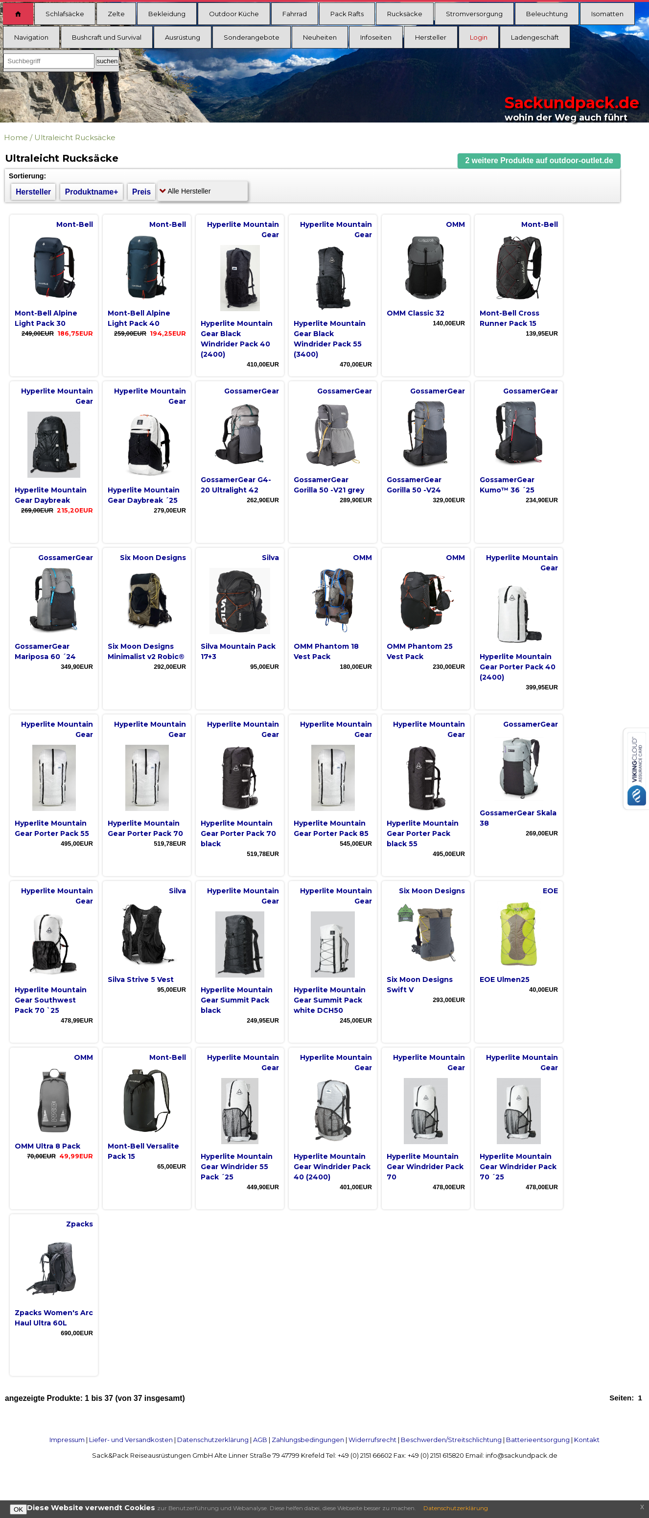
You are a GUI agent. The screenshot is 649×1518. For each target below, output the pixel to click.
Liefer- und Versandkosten (131, 1440)
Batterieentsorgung (538, 1440)
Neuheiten (320, 37)
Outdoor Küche (234, 14)
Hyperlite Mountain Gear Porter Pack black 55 (423, 833)
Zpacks (79, 1224)
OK (18, 1509)
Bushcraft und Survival (106, 37)
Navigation (31, 37)
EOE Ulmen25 (505, 979)
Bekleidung (166, 14)
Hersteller (430, 37)
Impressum (67, 1440)
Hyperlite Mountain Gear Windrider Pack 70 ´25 (518, 1166)
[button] (539, 161)
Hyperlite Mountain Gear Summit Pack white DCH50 (330, 1000)
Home (16, 137)
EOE (550, 890)
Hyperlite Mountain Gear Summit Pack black (237, 1000)
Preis (141, 192)
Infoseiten (376, 37)
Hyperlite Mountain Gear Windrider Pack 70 (425, 1166)
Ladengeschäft (535, 37)
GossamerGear (251, 391)
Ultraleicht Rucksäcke (75, 137)
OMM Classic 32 (415, 313)
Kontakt (587, 1440)
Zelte (116, 14)
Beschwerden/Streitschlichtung (451, 1440)
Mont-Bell (74, 224)
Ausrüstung (182, 37)
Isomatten (607, 14)
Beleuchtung (547, 14)
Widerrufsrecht (372, 1440)
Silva (270, 557)
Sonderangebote (251, 37)
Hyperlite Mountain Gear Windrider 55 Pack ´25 (237, 1166)
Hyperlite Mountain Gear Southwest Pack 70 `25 (51, 1000)
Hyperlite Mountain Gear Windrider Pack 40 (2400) (332, 1166)
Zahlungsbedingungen (308, 1440)
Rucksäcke (404, 14)
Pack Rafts (347, 14)
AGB (260, 1440)
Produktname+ (91, 192)
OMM (455, 224)
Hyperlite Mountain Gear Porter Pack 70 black (238, 833)
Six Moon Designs (153, 557)
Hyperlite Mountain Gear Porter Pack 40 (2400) (518, 667)
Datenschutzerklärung (213, 1440)
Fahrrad (294, 14)
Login (478, 37)
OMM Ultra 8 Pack (47, 1146)
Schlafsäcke (65, 14)
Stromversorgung (474, 14)
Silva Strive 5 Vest (141, 979)
